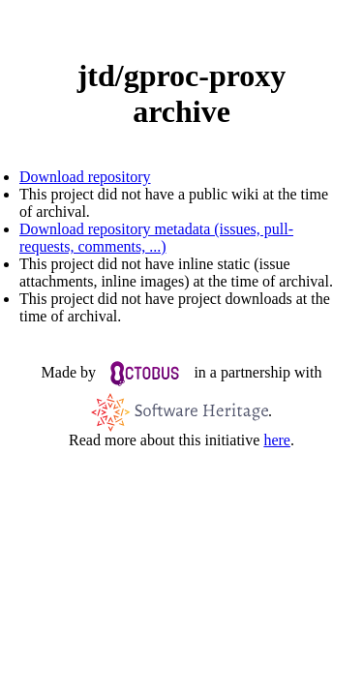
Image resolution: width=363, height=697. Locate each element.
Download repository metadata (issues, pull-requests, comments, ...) (156, 238)
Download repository (85, 176)
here (276, 440)
